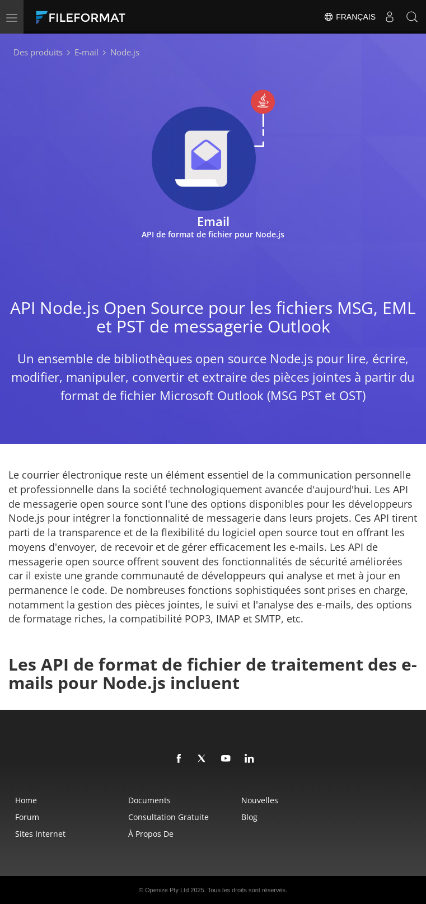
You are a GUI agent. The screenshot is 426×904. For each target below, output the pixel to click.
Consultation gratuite (168, 817)
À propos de (151, 833)
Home (26, 800)
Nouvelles (259, 800)
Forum (27, 817)
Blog (249, 817)
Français (350, 17)
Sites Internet (40, 833)
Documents (149, 800)
